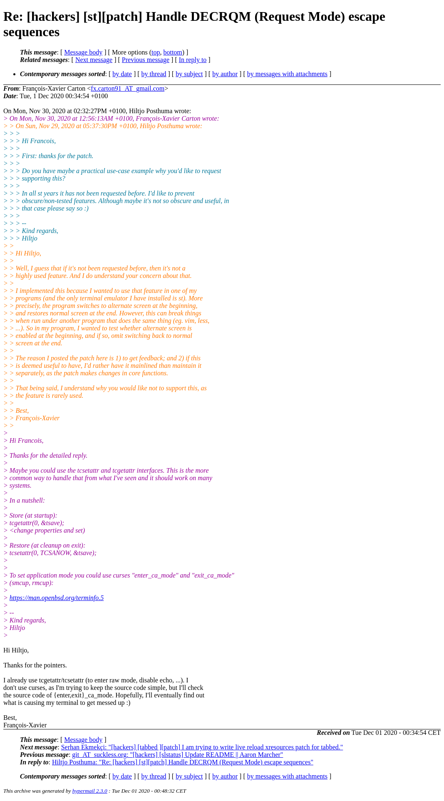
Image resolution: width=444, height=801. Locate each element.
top (155, 52)
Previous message (145, 59)
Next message (93, 59)
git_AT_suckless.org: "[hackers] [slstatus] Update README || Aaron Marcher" (177, 754)
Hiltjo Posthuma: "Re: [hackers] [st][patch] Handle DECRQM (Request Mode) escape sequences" (182, 762)
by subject (189, 73)
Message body (83, 52)
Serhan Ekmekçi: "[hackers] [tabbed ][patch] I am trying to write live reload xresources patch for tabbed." (202, 747)
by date (122, 73)
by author (225, 73)
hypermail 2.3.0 (89, 791)
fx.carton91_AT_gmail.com (127, 88)
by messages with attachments (287, 73)
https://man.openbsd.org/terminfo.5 (57, 597)
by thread (153, 73)
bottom (172, 52)
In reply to (193, 59)
